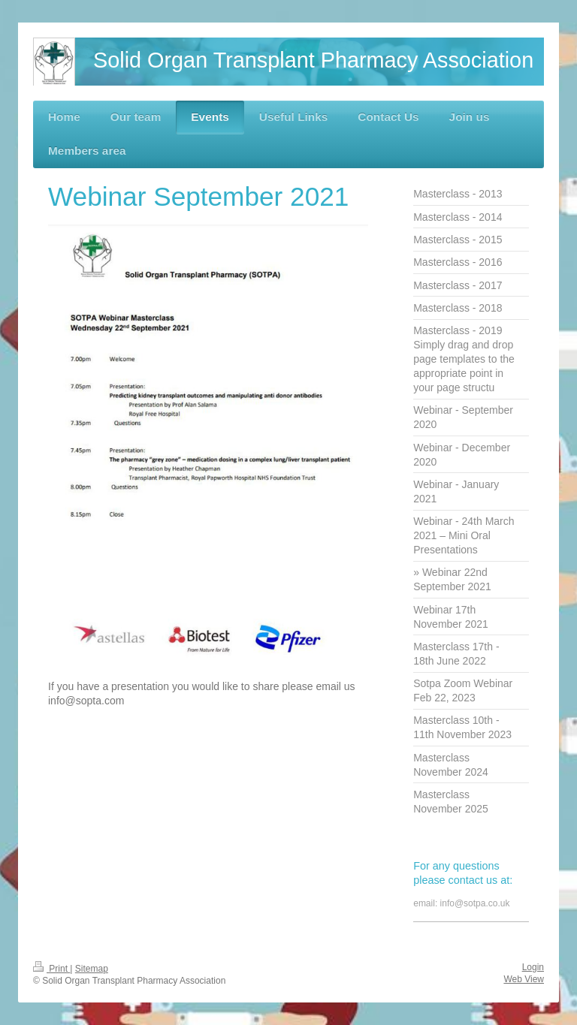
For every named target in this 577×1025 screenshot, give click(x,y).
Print (51, 968)
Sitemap (91, 968)
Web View (523, 979)
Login (533, 967)
